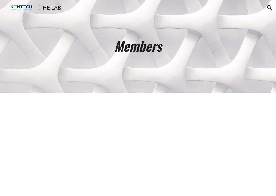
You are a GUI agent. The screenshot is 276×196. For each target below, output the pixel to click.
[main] (138, 46)
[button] (269, 7)
